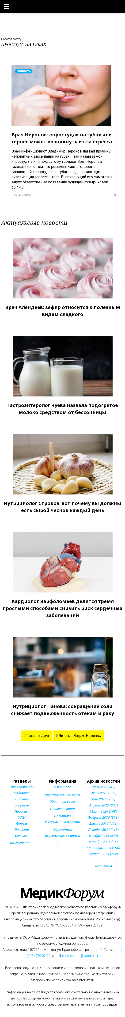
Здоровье (22, 805)
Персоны (22, 811)
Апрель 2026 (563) (103, 805)
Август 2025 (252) (103, 854)
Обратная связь (62, 801)
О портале (62, 787)
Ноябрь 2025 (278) (103, 835)
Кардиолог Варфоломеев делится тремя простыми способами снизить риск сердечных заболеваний (62, 608)
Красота (21, 799)
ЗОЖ (21, 817)
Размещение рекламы (62, 794)
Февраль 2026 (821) (103, 817)
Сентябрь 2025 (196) (103, 848)
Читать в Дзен (37, 735)
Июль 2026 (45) (103, 787)
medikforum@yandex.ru (80, 956)
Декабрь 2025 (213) (103, 829)
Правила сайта (62, 808)
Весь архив (103, 866)
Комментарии (21, 843)
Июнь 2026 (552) (103, 793)
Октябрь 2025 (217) (103, 841)
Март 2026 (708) (103, 811)
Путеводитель (21, 787)
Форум (21, 823)
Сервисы (21, 835)
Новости (21, 829)
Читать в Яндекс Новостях (79, 735)
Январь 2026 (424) (103, 823)
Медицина (22, 793)
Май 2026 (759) (103, 799)
